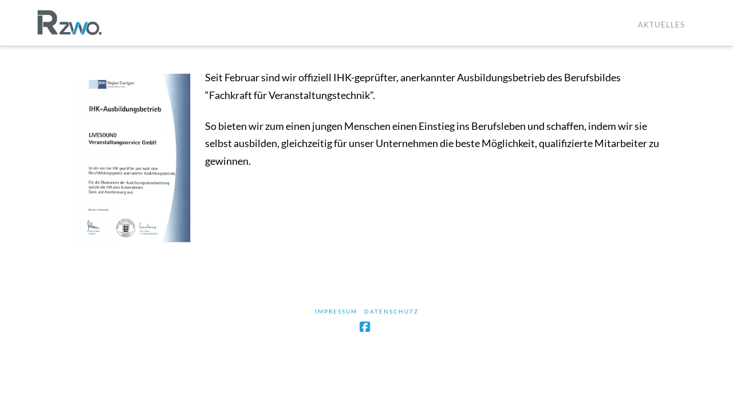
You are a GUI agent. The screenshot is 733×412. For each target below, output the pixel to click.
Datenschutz (391, 311)
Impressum (336, 311)
